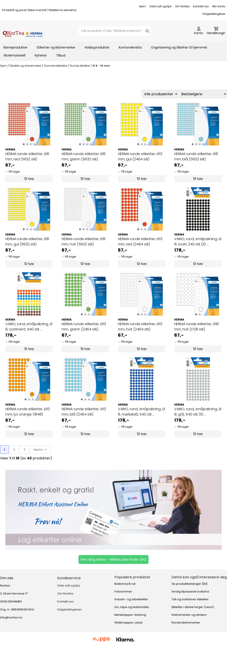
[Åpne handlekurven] (216, 31)
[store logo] (23, 31)
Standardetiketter (56, 66)
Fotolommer (123, 591)
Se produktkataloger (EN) (189, 584)
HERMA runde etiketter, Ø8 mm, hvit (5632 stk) (83, 241)
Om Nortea (182, 6)
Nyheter (41, 55)
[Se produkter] (113, 510)
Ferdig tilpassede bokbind (190, 591)
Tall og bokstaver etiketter (190, 599)
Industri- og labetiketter (131, 599)
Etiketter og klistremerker (56, 47)
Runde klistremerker (186, 622)
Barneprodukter (15, 47)
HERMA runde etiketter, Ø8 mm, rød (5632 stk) (27, 156)
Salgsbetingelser (213, 14)
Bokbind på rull (124, 584)
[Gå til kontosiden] (198, 31)
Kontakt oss (201, 6)
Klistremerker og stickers (189, 615)
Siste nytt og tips (160, 6)
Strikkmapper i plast (128, 622)
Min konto (218, 6)
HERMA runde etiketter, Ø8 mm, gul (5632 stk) (27, 241)
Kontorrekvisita (130, 47)
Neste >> (40, 449)
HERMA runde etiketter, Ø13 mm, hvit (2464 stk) (140, 326)
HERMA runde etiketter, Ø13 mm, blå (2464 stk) (84, 411)
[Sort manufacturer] (160, 94)
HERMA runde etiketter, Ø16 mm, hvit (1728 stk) (196, 326)
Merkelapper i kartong (130, 615)
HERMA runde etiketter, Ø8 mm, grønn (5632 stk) (83, 156)
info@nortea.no (11, 617)
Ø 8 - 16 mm (101, 66)
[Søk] (115, 31)
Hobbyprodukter (97, 47)
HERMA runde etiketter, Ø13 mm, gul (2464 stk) (140, 156)
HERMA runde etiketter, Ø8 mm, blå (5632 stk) (196, 156)
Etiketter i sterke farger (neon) (193, 607)
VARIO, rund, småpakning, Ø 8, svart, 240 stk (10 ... (197, 241)
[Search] (147, 31)
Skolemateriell (14, 55)
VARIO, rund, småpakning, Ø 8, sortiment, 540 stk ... (29, 326)
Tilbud (60, 55)
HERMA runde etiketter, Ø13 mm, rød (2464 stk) (140, 241)
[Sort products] (203, 94)
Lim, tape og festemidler (131, 607)
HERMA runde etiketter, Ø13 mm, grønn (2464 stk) (84, 326)
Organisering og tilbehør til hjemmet (179, 47)
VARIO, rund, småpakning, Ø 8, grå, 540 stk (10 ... (197, 411)
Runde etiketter (80, 66)
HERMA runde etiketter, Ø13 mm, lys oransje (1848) (27, 411)
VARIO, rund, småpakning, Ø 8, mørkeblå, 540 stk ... (141, 411)
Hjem (142, 6)
